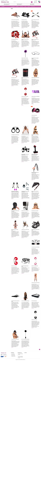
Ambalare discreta (13, 356)
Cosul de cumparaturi (20, 356)
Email (6, 0)
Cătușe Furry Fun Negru (34, 319)
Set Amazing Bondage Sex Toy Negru (35, 39)
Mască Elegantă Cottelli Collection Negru (35, 229)
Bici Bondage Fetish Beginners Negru (35, 191)
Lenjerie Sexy (21, 6)
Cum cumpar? (35, 0)
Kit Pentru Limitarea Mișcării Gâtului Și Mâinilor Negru (35, 154)
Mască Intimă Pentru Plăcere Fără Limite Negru (15, 211)
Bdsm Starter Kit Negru (14, 77)
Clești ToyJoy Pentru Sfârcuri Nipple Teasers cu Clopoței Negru (15, 191)
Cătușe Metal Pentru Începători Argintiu (35, 58)
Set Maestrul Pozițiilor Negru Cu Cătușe (25, 39)
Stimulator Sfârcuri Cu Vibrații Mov (35, 96)
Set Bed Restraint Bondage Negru (25, 134)
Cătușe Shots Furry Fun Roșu (25, 96)
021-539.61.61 (3, 0)
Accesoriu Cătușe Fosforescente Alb (35, 20)
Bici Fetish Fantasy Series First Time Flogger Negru (35, 172)
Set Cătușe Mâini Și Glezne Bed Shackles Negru (25, 154)
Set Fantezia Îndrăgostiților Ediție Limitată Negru (25, 191)
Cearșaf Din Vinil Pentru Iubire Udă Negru (15, 301)
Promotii (19, 354)
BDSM (25, 6)
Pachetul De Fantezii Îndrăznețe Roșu (25, 77)
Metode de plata (13, 354)
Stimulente (17, 6)
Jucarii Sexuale (12, 6)
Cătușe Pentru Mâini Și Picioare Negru (35, 135)
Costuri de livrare (13, 355)
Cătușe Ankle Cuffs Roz (34, 115)
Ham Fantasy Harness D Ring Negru (14, 229)
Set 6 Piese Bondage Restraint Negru (25, 266)
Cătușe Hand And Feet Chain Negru (36, 282)
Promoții (28, 6)
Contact (39, 0)
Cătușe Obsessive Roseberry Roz (35, 77)
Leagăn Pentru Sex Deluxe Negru (25, 229)
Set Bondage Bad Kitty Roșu (14, 39)
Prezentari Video (33, 6)
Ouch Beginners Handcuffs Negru (15, 134)
